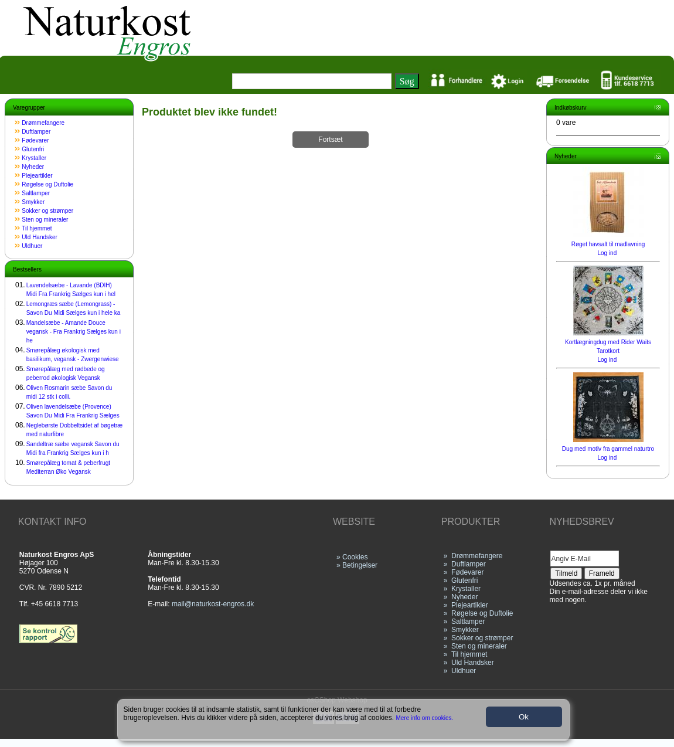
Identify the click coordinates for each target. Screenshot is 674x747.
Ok (524, 716)
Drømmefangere (43, 123)
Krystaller (34, 158)
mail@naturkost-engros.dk (213, 604)
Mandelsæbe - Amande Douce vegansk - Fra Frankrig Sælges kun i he (73, 332)
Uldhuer (32, 246)
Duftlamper (36, 131)
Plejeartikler (37, 175)
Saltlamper (36, 193)
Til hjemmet (37, 228)
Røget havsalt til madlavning (608, 244)
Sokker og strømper (47, 211)
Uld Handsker (39, 237)
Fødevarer (35, 140)
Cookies (354, 557)
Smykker (33, 202)
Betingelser (359, 565)
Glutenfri (33, 149)
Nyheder (33, 167)
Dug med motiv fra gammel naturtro (608, 449)
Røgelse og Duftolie (47, 184)
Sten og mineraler (45, 219)
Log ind (607, 253)
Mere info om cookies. (425, 718)
